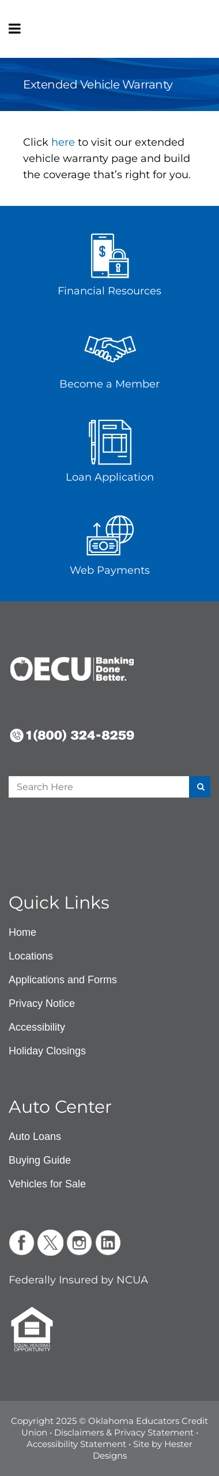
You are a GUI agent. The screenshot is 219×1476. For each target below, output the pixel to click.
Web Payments (110, 570)
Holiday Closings (47, 1051)
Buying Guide (40, 1160)
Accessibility (37, 1027)
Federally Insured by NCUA (78, 1280)
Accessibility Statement (76, 1443)
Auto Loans (35, 1136)
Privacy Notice (42, 1003)
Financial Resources (109, 291)
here (63, 142)
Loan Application (110, 477)
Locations (31, 956)
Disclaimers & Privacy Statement (124, 1432)
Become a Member (109, 384)
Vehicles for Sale (47, 1184)
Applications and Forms (63, 980)
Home (22, 932)
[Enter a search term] (87, 787)
